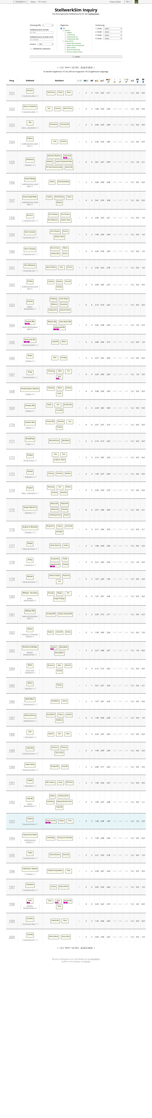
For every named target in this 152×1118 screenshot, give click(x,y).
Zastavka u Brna (55, 253)
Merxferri (28, 165)
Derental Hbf (69, 526)
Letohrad (53, 886)
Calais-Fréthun (59, 752)
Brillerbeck (30, 159)
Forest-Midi (59, 410)
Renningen (51, 593)
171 (12, 441)
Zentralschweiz (29, 377)
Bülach (30, 665)
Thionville (65, 564)
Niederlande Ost (72, 37)
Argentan (51, 733)
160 (12, 251)
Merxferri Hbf (69, 167)
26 (84, 67)
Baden (60, 371)
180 (12, 596)
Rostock (60, 714)
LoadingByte (94, 959)
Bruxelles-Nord (68, 404)
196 (12, 871)
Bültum (30, 683)
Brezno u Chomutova (30, 106)
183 (12, 650)
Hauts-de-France (29, 549)
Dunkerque (64, 747)
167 (12, 374)
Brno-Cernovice (65, 214)
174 (12, 490)
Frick (68, 371)
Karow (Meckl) (51, 714)
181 (12, 614)
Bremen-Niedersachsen (74, 52)
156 (12, 182)
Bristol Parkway (30, 179)
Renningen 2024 (51, 613)
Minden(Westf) (64, 647)
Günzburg (50, 473)
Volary (65, 920)
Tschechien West (29, 96)
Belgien (69, 33)
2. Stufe (98, 32)
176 (12, 529)
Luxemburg (71, 35)
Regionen (64, 25)
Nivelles (49, 404)
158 (12, 217)
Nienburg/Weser (59, 652)
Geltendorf (59, 473)
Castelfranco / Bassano (30, 869)
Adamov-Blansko (51, 267)
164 (12, 325)
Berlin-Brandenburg (73, 50)
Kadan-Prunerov (68, 108)
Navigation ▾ (20, 2)
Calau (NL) (30, 798)
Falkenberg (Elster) (64, 795)
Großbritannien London (30, 841)
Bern (60, 487)
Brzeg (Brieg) (30, 438)
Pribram (60, 92)
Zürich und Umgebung (29, 671)
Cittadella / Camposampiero (55, 870)
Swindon (52, 181)
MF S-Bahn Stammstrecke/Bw (54, 167)
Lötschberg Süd (65, 124)
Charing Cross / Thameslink (65, 837)
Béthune (30, 576)
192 (12, 802)
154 (12, 141)
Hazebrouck (66, 575)
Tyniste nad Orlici (63, 886)
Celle (30, 900)
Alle (64, 28)
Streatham (59, 287)
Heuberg (59, 526)
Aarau (59, 376)
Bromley (30, 281)
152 (12, 108)
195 (12, 855)
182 (12, 632)
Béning (30, 560)
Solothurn (68, 487)
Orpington (59, 281)
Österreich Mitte (29, 345)
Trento (68, 870)
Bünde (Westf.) (30, 699)
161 (12, 267)
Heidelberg (53, 298)
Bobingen (68, 473)
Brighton (30, 138)
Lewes (54, 141)
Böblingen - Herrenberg (30, 593)
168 (12, 391)
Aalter (55, 357)
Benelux (67, 30)
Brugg (30, 372)
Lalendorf (69, 714)
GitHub (87, 961)
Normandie (29, 737)
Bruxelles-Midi (30, 405)
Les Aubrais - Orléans (59, 459)
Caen (30, 732)
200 (12, 937)
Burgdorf (30, 488)
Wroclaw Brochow (54, 440)
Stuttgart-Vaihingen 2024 (65, 613)
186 (12, 701)
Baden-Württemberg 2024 (75, 45)
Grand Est (29, 565)
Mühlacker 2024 (52, 321)
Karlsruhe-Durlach (65, 310)
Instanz (33, 44)
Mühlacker (54, 304)
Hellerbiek (49, 161)
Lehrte (58, 900)
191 (12, 782)
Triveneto (29, 874)
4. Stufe (98, 38)
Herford (65, 701)
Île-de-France (29, 460)
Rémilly (65, 558)
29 (91, 67)
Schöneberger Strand (55, 515)
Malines (60, 388)
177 (12, 545)
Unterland (59, 670)
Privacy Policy (115, 2)
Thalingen (59, 685)
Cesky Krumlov (55, 920)
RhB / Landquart (50, 782)
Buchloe (30, 471)
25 (82, 67)
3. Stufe (98, 35)
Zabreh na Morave (53, 936)
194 (12, 838)
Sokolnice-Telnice (66, 220)
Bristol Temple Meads (63, 181)
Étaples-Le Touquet (54, 575)
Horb (68, 593)
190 (12, 767)
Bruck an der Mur (30, 339)
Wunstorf (53, 647)
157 (12, 200)
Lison (59, 733)
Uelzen (59, 906)
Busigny (30, 543)
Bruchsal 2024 (30, 321)
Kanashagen (59, 531)
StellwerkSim (93, 14)
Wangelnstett (50, 526)
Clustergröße (35, 25)
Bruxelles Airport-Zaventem (30, 389)
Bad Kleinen (59, 720)
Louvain (59, 393)
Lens (59, 581)
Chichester (64, 141)
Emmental (54, 492)
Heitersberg (51, 371)
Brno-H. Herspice (53, 214)
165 (12, 342)
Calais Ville (30, 748)
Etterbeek (68, 388)
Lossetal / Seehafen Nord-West (64, 161)
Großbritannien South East (30, 145)
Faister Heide (67, 155)
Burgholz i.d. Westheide (30, 527)
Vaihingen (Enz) (53, 310)
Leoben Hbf (55, 341)
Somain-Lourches (51, 820)
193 (12, 821)
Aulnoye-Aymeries (55, 545)
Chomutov (57, 108)
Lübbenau (52, 795)
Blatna (69, 92)
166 (12, 358)
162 (12, 284)
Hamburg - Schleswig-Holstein (30, 635)
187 (12, 717)
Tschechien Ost (29, 221)
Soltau (50, 900)
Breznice (30, 90)
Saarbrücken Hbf (55, 564)
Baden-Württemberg (74, 43)
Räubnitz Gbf (54, 509)
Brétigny (30, 455)
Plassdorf (66, 515)
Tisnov (61, 267)
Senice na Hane (66, 936)
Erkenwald (64, 509)
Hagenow (50, 632)
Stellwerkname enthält (39, 30)
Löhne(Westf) (55, 701)
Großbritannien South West (30, 185)
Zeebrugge (63, 357)
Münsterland (29, 704)
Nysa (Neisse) (66, 440)
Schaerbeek (51, 388)
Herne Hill (68, 281)
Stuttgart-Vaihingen (59, 598)
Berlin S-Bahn (71, 47)
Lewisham (50, 281)
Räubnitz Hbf (64, 503)
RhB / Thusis (69, 782)
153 (12, 124)
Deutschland (69, 41)
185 (12, 685)
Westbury (59, 202)
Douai (70, 820)
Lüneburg (68, 632)
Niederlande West (73, 39)
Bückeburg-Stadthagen (30, 647)
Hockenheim (64, 304)
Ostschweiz (29, 786)
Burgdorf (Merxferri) (30, 507)
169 (12, 408)
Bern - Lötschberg (29, 128)
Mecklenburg (29, 721)
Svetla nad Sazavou (55, 854)
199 (12, 921)
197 (12, 887)
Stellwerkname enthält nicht (41, 37)
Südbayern (29, 477)
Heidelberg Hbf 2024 (59, 327)
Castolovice (30, 884)
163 (12, 304)
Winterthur (68, 665)
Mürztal (64, 341)
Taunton (69, 197)
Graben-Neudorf (64, 298)
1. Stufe (98, 28)
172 (12, 457)
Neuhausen (51, 665)
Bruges (30, 355)
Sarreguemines (55, 558)
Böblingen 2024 (30, 611)
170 (12, 424)
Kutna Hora (66, 854)
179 (12, 579)
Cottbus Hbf (59, 807)
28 (89, 67)
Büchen (30, 629)
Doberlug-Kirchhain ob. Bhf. (64, 801)
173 (12, 473)
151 (12, 93)
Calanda (30, 780)
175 (12, 509)
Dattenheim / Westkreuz (54, 155)
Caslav (30, 853)
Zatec (49, 108)
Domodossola (53, 124)
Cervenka (30, 934)
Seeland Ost (64, 492)
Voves (63, 454)
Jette (58, 404)
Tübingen (59, 593)
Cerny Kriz (30, 918)
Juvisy (55, 454)
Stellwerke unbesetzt (41, 48)
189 (12, 750)
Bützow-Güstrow (30, 715)
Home (33, 2)
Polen (29, 444)
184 (12, 668)
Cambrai (66, 545)
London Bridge (50, 837)
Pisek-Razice (51, 92)
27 (87, 67)
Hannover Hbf (67, 900)
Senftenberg (50, 801)
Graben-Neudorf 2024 (65, 321)
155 (12, 162)
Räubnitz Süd (54, 503)
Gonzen (61, 782)
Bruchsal (30, 301)
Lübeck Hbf (59, 632)
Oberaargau (51, 487)
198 (12, 904)
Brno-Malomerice (53, 220)
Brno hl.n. (30, 215)
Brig (30, 122)
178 (12, 562)
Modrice (65, 248)
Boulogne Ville (55, 766)
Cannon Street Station (30, 835)
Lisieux (68, 733)
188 (12, 734)
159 (12, 234)
